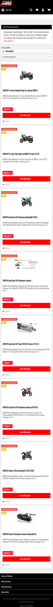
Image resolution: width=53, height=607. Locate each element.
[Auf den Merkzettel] (6, 121)
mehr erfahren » (9, 40)
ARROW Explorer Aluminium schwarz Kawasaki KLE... (20, 534)
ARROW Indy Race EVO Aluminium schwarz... (17, 280)
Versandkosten (30, 599)
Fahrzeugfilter (8, 51)
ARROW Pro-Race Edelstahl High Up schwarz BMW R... (21, 90)
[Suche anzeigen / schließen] (30, 10)
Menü (6, 10)
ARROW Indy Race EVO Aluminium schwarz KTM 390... (21, 407)
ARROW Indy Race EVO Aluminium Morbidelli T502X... (20, 217)
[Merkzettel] (37, 10)
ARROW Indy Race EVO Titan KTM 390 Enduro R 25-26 (21, 344)
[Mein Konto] (43, 10)
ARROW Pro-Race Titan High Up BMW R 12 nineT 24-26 (21, 154)
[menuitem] (6, 10)
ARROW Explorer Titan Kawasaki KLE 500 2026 (18, 470)
